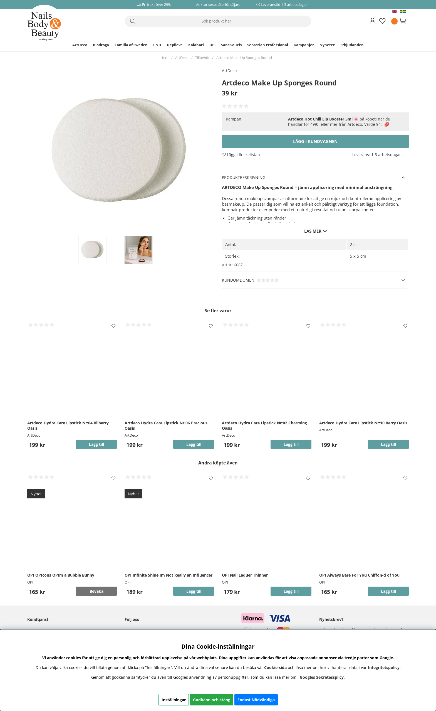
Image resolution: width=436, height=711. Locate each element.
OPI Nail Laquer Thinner (245, 575)
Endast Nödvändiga (256, 699)
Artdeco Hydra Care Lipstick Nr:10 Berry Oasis (363, 422)
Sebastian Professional (267, 44)
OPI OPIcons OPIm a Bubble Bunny (60, 575)
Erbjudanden (352, 44)
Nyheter (327, 44)
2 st (353, 244)
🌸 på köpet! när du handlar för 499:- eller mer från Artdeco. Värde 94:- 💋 (339, 121)
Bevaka (96, 591)
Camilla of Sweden (131, 44)
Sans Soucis (231, 44)
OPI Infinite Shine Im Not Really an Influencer (168, 575)
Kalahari (196, 44)
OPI (212, 44)
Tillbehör (202, 57)
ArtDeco (79, 44)
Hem (164, 57)
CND (157, 44)
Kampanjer (304, 44)
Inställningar (174, 699)
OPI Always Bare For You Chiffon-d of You (359, 575)
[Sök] (218, 21)
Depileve (175, 44)
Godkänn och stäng (211, 699)
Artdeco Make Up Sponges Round (244, 57)
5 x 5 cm (358, 256)
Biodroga (101, 44)
